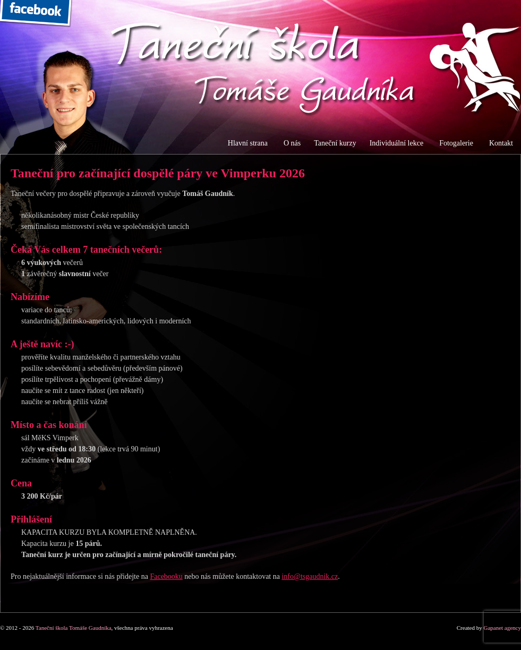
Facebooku (166, 576)
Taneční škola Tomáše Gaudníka (74, 628)
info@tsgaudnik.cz (309, 576)
